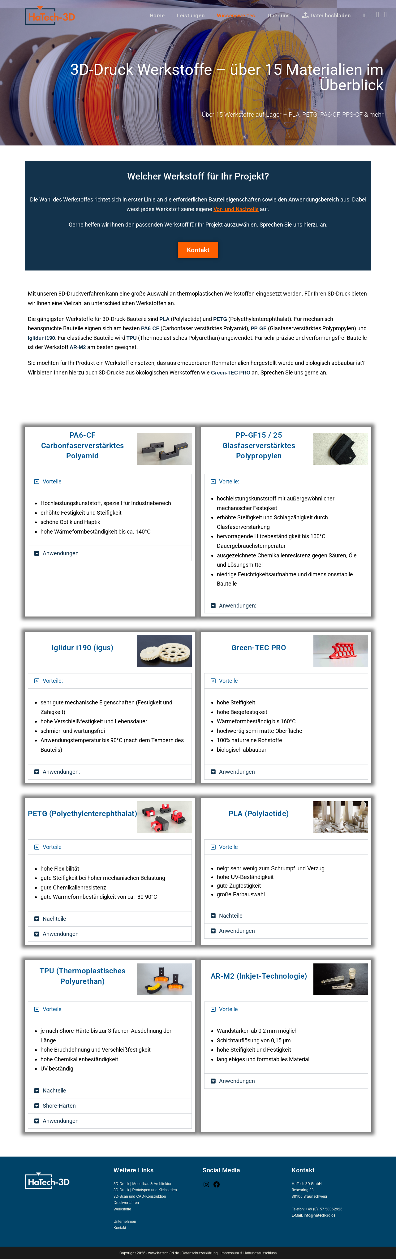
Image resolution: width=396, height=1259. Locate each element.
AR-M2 (100, 347)
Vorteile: (229, 481)
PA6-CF (151, 328)
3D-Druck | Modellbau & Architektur (142, 1183)
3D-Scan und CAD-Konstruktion (140, 1196)
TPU (144, 337)
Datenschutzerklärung (200, 1252)
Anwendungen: (237, 605)
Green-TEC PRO (232, 372)
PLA (164, 318)
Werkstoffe (122, 1208)
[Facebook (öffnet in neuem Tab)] (377, 15)
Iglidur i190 (53, 337)
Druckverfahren (126, 1202)
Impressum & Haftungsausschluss (249, 1252)
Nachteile (54, 918)
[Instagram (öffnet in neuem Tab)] (385, 15)
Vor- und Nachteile (236, 209)
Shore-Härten (59, 1105)
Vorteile (52, 481)
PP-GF (260, 328)
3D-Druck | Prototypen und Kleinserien (145, 1190)
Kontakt (120, 1227)
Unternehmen (125, 1221)
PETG (221, 318)
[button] (110, 481)
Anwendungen (61, 553)
